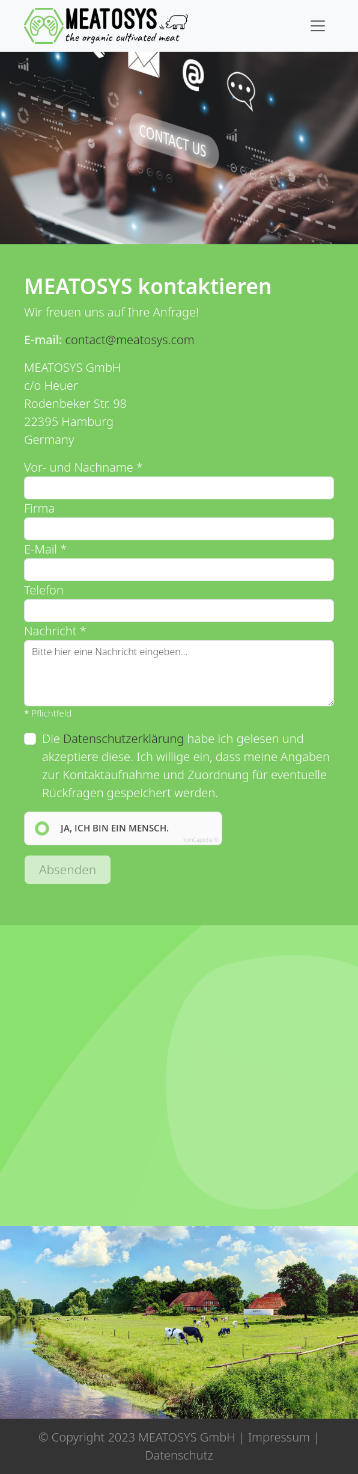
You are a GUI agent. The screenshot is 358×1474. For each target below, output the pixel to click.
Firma (39, 508)
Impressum (279, 1437)
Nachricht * (55, 631)
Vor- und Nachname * (83, 467)
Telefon (44, 590)
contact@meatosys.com (129, 339)
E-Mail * (45, 549)
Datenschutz (179, 1455)
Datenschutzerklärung (123, 738)
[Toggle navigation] (318, 25)
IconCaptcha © (200, 839)
